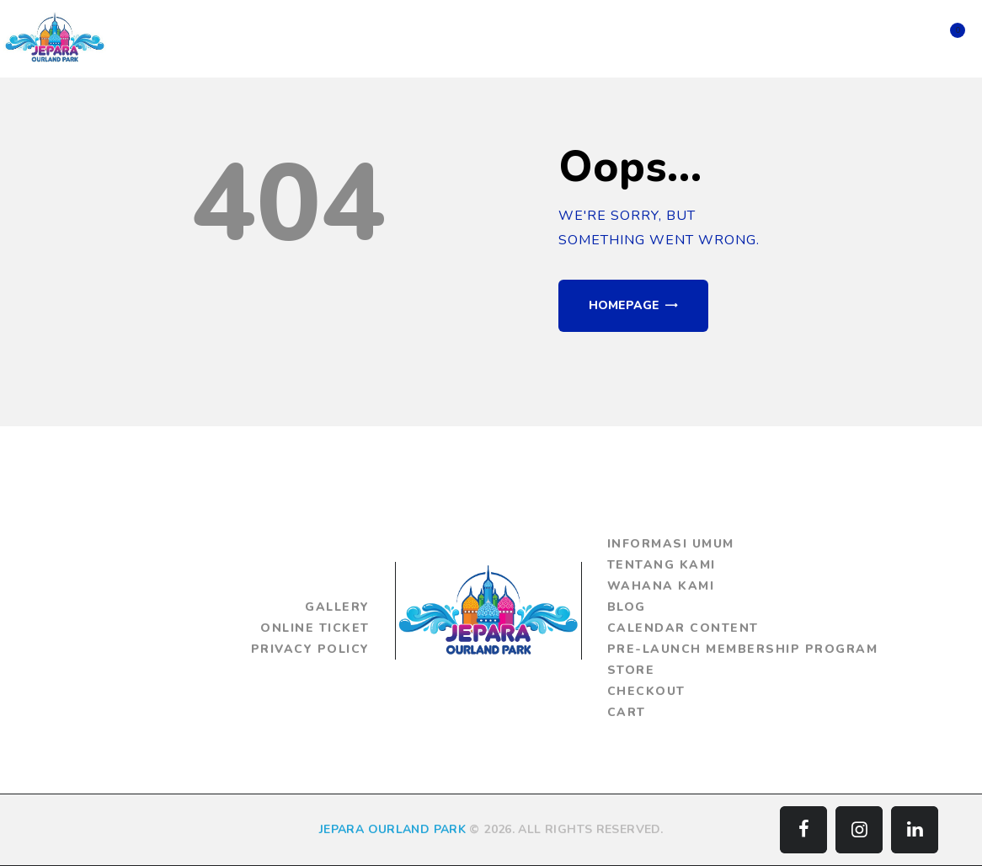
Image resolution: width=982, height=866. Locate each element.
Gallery (337, 607)
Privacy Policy (310, 649)
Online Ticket (315, 628)
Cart (626, 712)
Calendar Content (683, 628)
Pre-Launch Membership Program (742, 649)
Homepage (624, 305)
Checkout (646, 691)
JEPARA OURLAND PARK (392, 829)
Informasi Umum (670, 544)
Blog (626, 607)
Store (631, 670)
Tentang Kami (661, 565)
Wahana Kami (661, 586)
